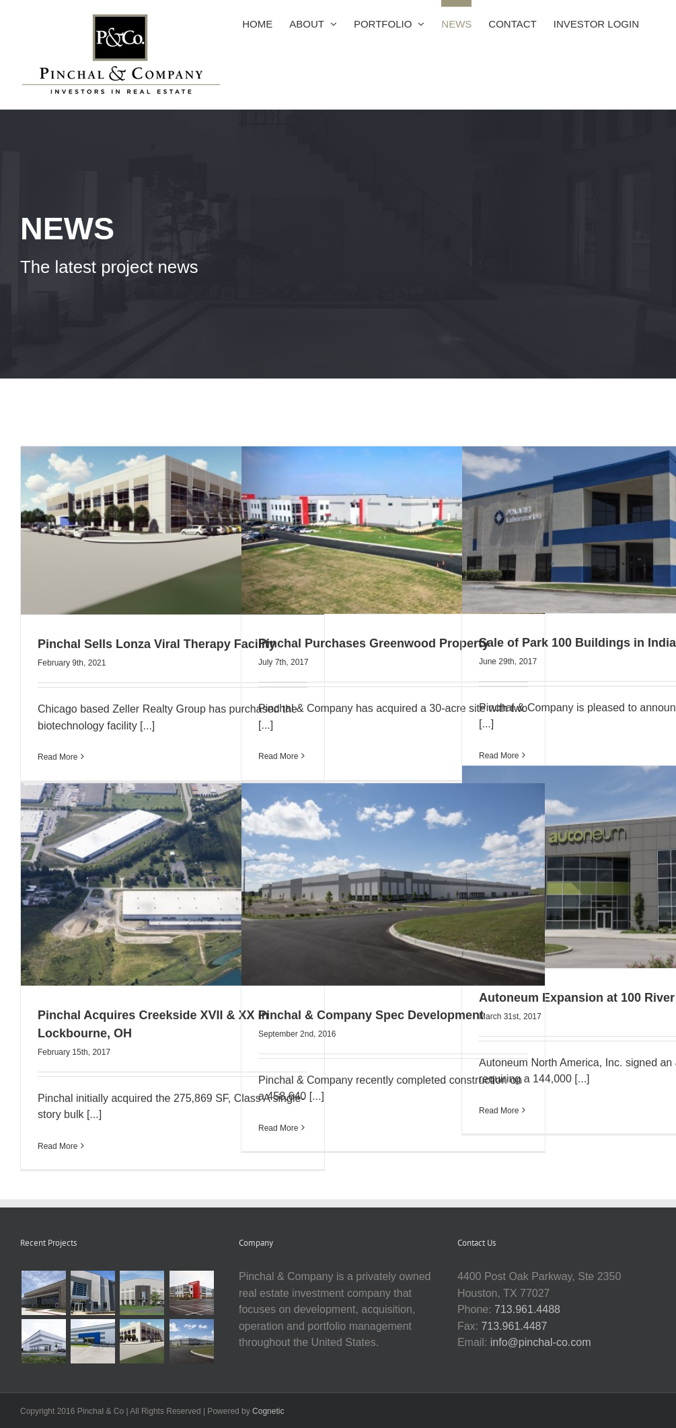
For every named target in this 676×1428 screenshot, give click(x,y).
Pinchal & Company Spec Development (371, 1013)
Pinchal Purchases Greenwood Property (373, 642)
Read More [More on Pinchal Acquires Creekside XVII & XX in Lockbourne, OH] (57, 1145)
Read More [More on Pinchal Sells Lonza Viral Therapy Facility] (57, 755)
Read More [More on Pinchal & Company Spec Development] (278, 1127)
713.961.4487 (514, 1326)
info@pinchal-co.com (540, 1342)
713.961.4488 (527, 1309)
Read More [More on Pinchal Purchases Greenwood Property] (278, 755)
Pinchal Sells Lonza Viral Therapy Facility (157, 642)
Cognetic (268, 1411)
